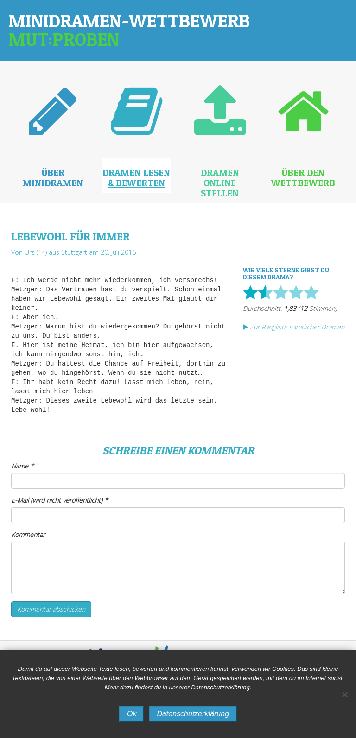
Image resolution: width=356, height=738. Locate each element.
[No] (344, 694)
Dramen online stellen (220, 183)
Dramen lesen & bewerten (136, 178)
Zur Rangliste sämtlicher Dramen (293, 326)
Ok (131, 714)
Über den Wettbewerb (303, 178)
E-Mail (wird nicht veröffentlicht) (59, 500)
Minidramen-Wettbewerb (129, 29)
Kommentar (28, 534)
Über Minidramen (53, 178)
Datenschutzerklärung (193, 714)
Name (22, 465)
